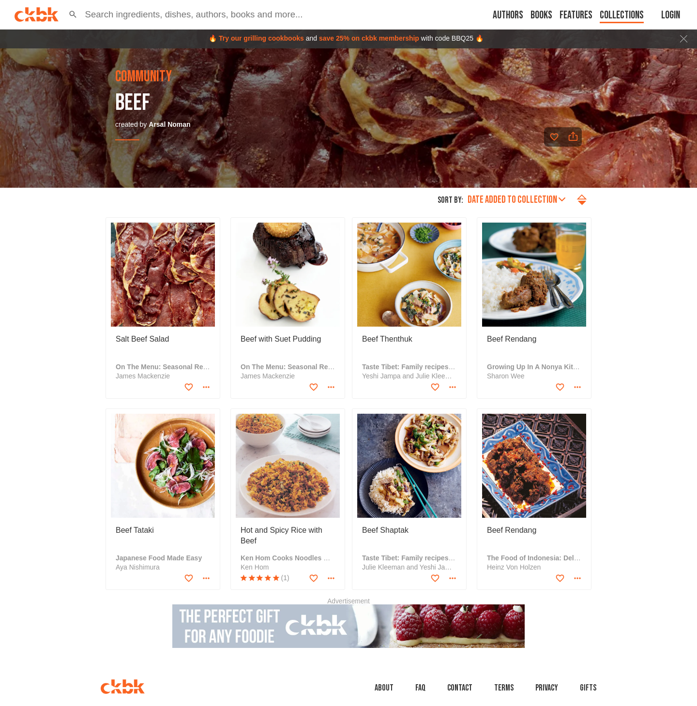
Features (576, 15)
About (384, 688)
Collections (622, 15)
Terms (504, 688)
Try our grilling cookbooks (261, 38)
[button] (73, 14)
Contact (459, 688)
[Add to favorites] (554, 137)
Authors (508, 15)
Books (541, 15)
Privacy (546, 688)
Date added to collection (516, 200)
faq (420, 688)
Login (670, 15)
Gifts (588, 688)
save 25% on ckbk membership (369, 38)
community (143, 77)
